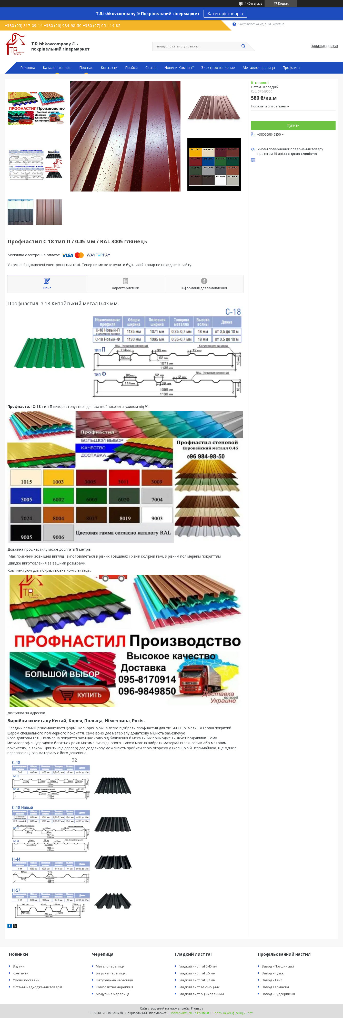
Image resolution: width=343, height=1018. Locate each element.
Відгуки (19, 966)
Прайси (131, 67)
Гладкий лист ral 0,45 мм (198, 966)
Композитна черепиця (114, 987)
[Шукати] (243, 46)
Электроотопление (218, 67)
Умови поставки (26, 980)
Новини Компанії (179, 67)
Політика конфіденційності (233, 1013)
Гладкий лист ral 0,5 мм (197, 973)
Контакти (109, 67)
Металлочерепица (259, 67)
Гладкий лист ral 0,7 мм (197, 980)
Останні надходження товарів (37, 987)
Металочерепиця (110, 966)
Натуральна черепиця (114, 980)
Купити (293, 125)
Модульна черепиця (112, 994)
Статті (151, 67)
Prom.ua (197, 1008)
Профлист (291, 67)
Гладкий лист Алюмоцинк (199, 987)
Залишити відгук (324, 46)
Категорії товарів (225, 13)
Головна (27, 67)
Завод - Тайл (272, 980)
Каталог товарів (57, 67)
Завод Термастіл (275, 987)
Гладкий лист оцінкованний (201, 994)
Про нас (86, 67)
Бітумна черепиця (111, 973)
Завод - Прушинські (278, 966)
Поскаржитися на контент (189, 1013)
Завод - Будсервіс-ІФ (278, 994)
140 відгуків (253, 3)
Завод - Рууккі (273, 973)
